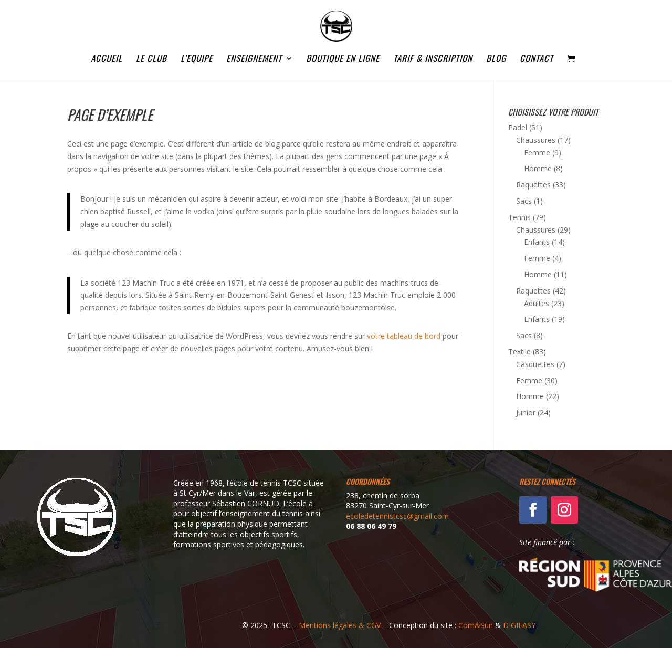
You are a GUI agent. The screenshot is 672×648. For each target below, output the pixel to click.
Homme (538, 168)
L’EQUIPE (197, 60)
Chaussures (535, 140)
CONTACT (536, 60)
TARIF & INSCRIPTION (432, 60)
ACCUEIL (106, 60)
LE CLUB (151, 60)
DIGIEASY (519, 625)
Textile (519, 352)
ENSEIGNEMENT (254, 60)
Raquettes (533, 185)
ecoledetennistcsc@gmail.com (397, 516)
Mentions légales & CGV (340, 625)
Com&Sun (475, 625)
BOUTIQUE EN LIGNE (343, 60)
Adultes (536, 303)
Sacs (524, 201)
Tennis (519, 217)
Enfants (537, 242)
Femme (537, 153)
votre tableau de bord (403, 336)
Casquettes (535, 364)
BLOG (496, 60)
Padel (517, 127)
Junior (526, 412)
